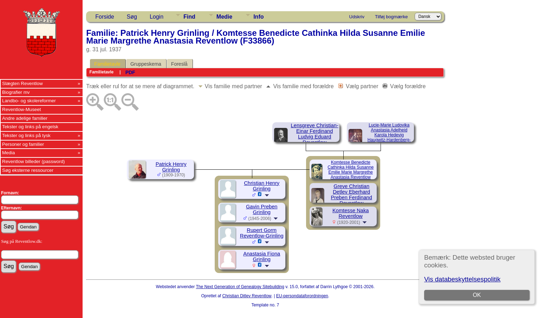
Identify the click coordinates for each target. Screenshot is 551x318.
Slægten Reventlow (22, 83)
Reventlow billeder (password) (33, 161)
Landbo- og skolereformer (29, 100)
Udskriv (356, 16)
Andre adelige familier (24, 118)
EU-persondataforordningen (302, 295)
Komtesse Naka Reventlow (350, 213)
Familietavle (107, 64)
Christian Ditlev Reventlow (246, 295)
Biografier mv (16, 92)
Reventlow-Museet (21, 109)
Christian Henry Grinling (261, 186)
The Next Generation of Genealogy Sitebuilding (240, 286)
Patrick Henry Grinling (171, 167)
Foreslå (179, 64)
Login (156, 17)
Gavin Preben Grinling (262, 209)
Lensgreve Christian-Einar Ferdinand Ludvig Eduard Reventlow (314, 134)
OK (477, 295)
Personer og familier (23, 144)
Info (258, 17)
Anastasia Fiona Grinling (261, 256)
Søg (132, 17)
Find (189, 17)
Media (8, 152)
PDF (130, 72)
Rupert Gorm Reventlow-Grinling (262, 233)
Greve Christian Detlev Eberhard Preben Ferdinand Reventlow (351, 194)
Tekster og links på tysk (26, 135)
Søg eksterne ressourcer (27, 170)
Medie (224, 17)
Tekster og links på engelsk (30, 126)
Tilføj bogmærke (391, 16)
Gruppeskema (145, 64)
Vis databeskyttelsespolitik (462, 279)
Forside (104, 17)
